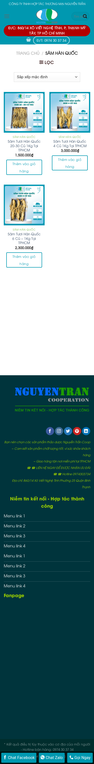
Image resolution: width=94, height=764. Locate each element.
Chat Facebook (19, 757)
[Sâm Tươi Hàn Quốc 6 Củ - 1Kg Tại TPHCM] (24, 205)
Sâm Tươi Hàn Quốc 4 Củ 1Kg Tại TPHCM (69, 143)
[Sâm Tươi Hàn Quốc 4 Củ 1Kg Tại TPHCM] (69, 112)
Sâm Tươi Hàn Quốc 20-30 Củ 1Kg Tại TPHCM (24, 145)
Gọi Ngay (79, 757)
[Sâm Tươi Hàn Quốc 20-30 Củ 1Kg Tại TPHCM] (24, 112)
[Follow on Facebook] (50, 431)
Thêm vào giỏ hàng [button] (24, 167)
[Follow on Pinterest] (77, 431)
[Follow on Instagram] (59, 431)
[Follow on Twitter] (68, 431)
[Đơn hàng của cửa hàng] (47, 77)
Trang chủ (27, 53)
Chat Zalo (52, 757)
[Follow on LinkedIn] (86, 431)
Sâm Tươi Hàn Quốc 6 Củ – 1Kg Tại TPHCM (24, 238)
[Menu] (7, 16)
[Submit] (85, 16)
